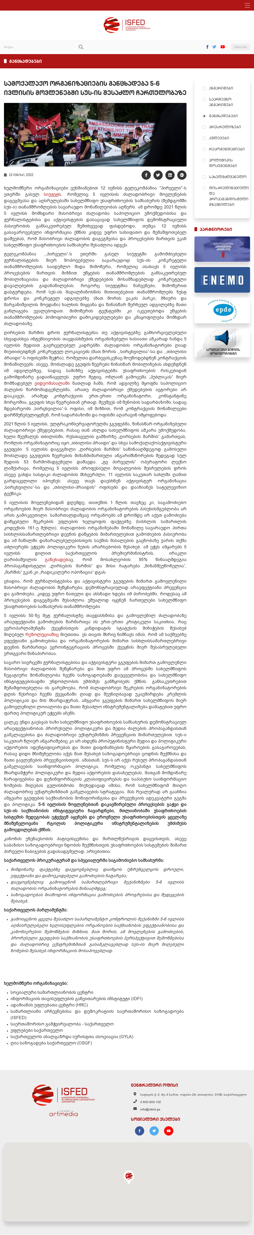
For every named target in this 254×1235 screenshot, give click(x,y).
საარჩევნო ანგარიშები (221, 102)
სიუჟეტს (52, 194)
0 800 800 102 (150, 1102)
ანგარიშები (221, 88)
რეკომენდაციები (225, 149)
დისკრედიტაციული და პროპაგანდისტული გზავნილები (225, 196)
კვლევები (219, 138)
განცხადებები (223, 115)
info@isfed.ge (150, 1110)
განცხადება (57, 560)
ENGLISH (240, 47)
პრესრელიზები (225, 127)
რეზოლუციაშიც (42, 635)
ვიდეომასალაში (52, 383)
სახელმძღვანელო (225, 176)
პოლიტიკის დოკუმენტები (223, 163)
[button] (129, 1178)
